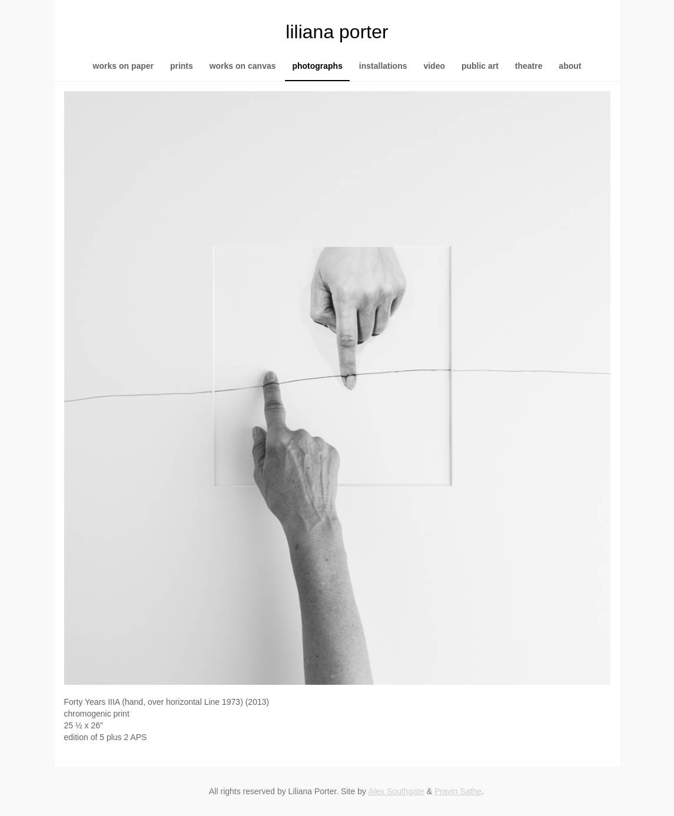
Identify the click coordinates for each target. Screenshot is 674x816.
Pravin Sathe (458, 791)
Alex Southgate (396, 791)
